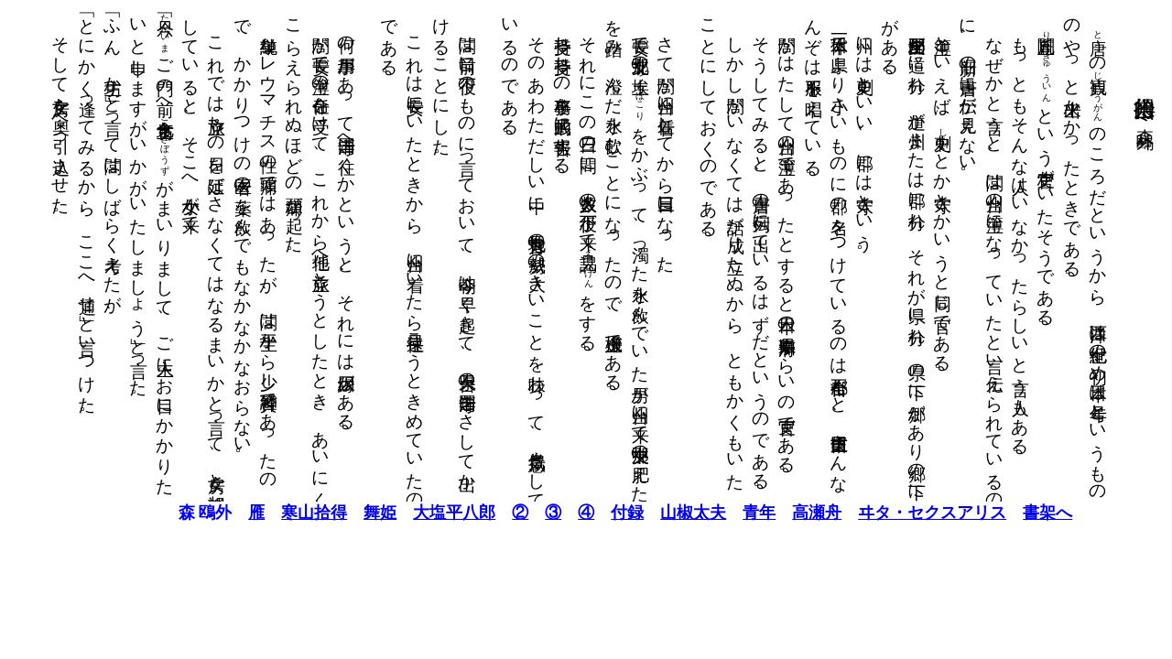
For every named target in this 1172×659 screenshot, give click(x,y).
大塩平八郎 (415, 512)
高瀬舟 (777, 512)
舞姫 (340, 512)
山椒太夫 (654, 512)
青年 (719, 512)
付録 (587, 512)
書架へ (1008, 512)
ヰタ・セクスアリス (893, 512)
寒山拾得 (275, 512)
